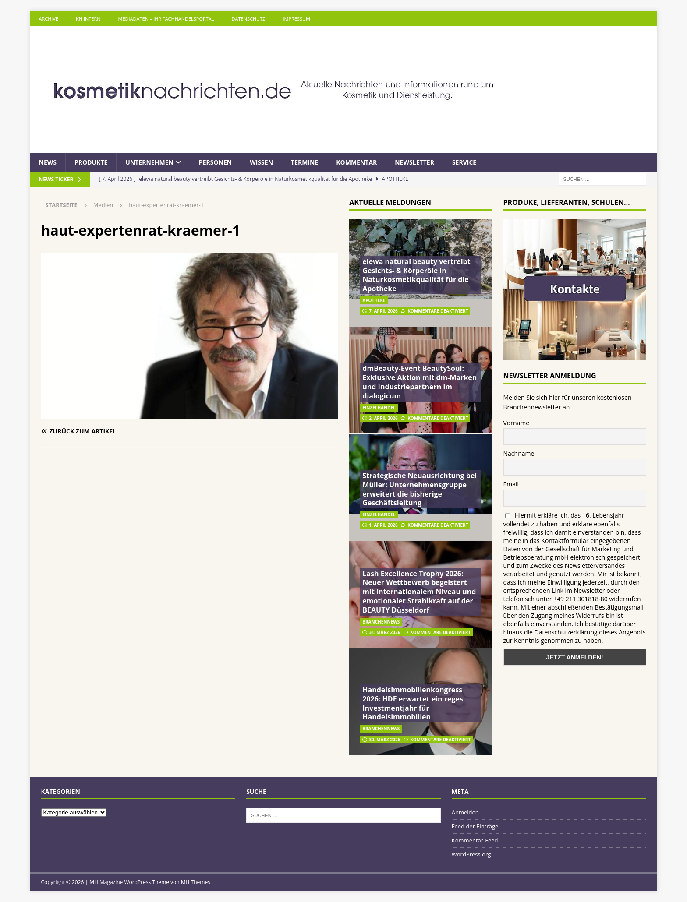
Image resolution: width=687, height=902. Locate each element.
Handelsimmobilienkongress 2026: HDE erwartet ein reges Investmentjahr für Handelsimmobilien (412, 703)
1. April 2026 (383, 525)
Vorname (516, 423)
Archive (49, 18)
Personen (215, 162)
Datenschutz (249, 18)
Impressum (296, 18)
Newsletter (414, 162)
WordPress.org (471, 854)
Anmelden (465, 812)
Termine (304, 162)
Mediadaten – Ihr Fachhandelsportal (166, 18)
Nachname (519, 453)
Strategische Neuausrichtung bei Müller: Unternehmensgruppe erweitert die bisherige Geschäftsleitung (419, 489)
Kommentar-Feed (475, 840)
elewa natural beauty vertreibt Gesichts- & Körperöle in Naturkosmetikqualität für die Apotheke (416, 275)
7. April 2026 (383, 311)
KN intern (88, 18)
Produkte (90, 162)
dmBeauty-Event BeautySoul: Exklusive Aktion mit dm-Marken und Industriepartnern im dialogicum (419, 381)
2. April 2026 (383, 418)
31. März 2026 (384, 632)
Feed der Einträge (475, 826)
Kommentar (356, 162)
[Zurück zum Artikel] (113, 431)
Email (511, 484)
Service (464, 162)
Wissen (261, 162)
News (48, 162)
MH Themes (195, 882)
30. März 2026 (384, 739)
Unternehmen (149, 162)
